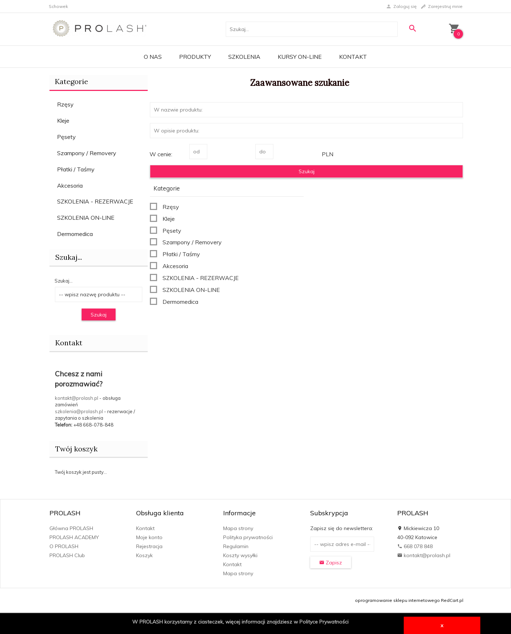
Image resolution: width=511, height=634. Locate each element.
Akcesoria (70, 185)
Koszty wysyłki (240, 555)
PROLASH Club (67, 555)
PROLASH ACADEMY (74, 537)
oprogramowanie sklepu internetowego (397, 600)
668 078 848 (415, 546)
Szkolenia (244, 56)
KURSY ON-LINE (300, 56)
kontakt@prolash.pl (76, 398)
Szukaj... (64, 281)
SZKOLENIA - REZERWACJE (95, 201)
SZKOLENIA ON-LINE (85, 217)
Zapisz (330, 562)
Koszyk (144, 555)
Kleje (63, 120)
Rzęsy (65, 104)
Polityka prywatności (248, 537)
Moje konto (149, 537)
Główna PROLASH (71, 528)
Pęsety (66, 136)
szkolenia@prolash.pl (79, 411)
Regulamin (235, 546)
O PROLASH (63, 546)
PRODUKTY (195, 56)
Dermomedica (75, 233)
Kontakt (353, 56)
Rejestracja (149, 546)
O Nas (153, 56)
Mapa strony (238, 528)
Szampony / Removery (86, 153)
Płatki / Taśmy (76, 169)
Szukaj (99, 314)
